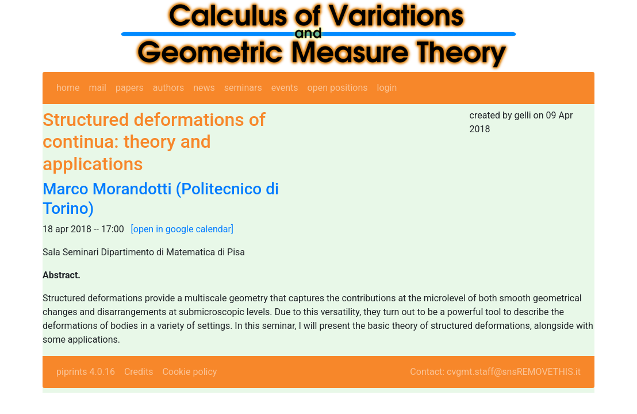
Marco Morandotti (107, 188)
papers (130, 87)
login (387, 87)
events (284, 87)
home (67, 87)
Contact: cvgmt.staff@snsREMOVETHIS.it (495, 371)
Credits (139, 371)
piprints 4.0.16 (85, 371)
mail (97, 87)
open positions (338, 87)
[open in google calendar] (182, 229)
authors (168, 87)
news (204, 87)
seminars (243, 87)
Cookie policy (189, 371)
